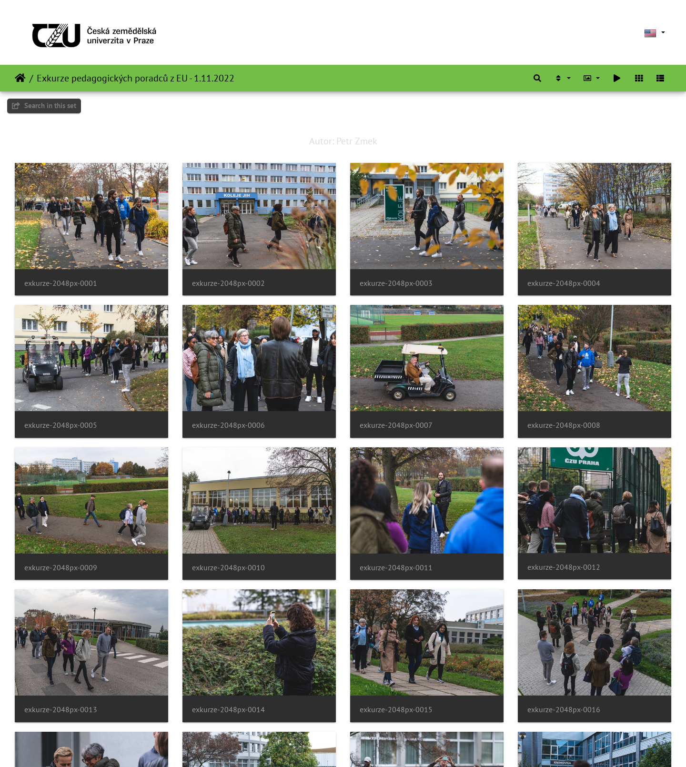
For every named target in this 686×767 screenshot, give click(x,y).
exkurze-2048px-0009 (60, 567)
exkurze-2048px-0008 (563, 425)
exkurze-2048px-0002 (228, 283)
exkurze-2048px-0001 (60, 283)
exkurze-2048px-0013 (60, 709)
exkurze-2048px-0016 (563, 709)
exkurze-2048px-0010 (228, 567)
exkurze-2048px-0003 (396, 283)
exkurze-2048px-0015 (396, 709)
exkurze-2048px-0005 (60, 425)
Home (20, 78)
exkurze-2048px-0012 (563, 567)
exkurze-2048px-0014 (228, 709)
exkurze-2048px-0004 (563, 283)
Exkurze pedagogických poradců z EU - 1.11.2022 (135, 78)
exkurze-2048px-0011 (396, 567)
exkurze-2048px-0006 (228, 425)
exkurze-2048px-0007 (396, 425)
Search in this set (44, 105)
